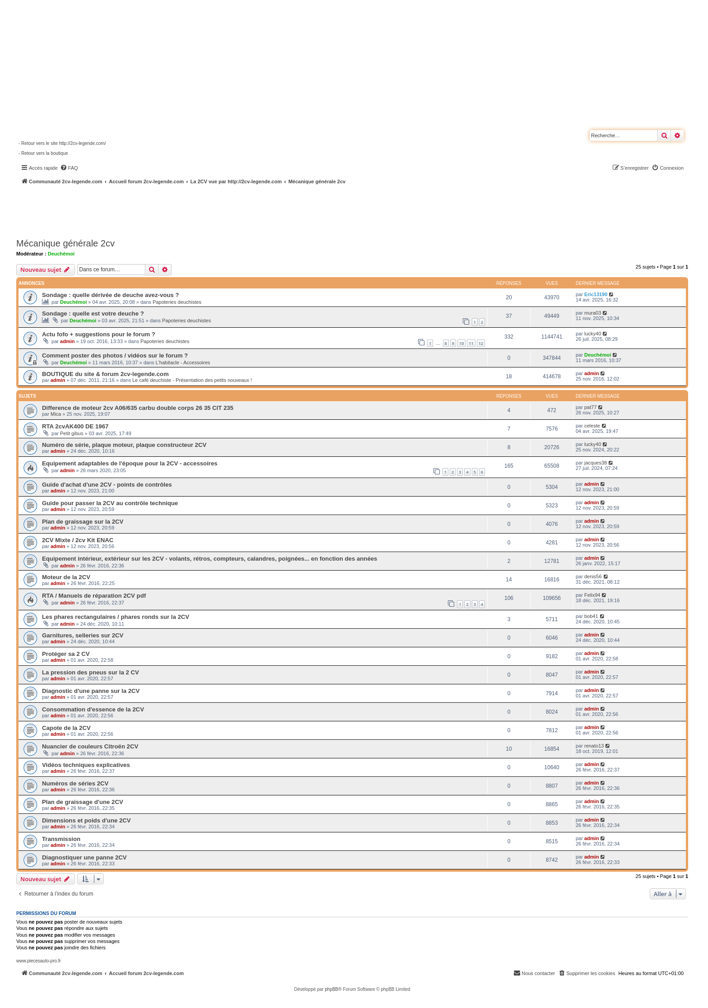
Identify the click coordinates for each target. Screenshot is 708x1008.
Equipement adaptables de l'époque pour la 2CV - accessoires (130, 463)
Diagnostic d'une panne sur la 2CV (91, 690)
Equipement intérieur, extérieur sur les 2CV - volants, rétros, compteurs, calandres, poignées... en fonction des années (209, 558)
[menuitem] (69, 168)
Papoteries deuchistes (177, 302)
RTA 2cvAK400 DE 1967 (75, 426)
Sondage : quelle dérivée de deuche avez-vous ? (110, 295)
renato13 (594, 745)
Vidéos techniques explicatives (86, 765)
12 (481, 343)
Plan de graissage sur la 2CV (82, 521)
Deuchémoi (61, 253)
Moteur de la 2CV (66, 577)
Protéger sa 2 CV (66, 653)
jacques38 (595, 462)
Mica (56, 414)
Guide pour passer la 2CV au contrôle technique (110, 503)
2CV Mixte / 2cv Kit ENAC (77, 540)
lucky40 (592, 333)
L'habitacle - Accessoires (183, 362)
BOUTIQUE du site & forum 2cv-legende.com (105, 374)
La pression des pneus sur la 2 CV (90, 672)
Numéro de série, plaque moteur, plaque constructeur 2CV (124, 444)
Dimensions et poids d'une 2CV (86, 820)
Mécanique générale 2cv (65, 243)
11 (471, 343)
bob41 (591, 616)
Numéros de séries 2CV (75, 783)
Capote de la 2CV (66, 728)
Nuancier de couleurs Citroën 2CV (90, 746)
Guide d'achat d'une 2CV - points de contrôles (107, 484)
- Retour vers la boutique (43, 153)
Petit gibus (71, 433)
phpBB (331, 989)
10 (461, 343)
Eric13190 (595, 294)
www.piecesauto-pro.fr (38, 960)
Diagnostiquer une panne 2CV (84, 857)
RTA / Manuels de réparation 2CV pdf (94, 595)
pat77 (590, 407)
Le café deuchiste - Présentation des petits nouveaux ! (192, 380)
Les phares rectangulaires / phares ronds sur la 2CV (115, 616)
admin (67, 341)
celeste (592, 425)
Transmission (61, 839)
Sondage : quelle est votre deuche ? (93, 313)
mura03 (592, 313)
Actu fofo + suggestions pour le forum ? (98, 334)
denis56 (593, 576)
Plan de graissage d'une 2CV (82, 802)
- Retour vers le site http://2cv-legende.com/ (62, 143)
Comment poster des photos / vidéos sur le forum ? (115, 355)
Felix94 (592, 595)
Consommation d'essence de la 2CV (93, 709)
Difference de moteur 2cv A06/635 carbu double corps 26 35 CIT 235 (137, 407)
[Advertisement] (242, 210)
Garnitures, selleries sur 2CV (82, 635)
